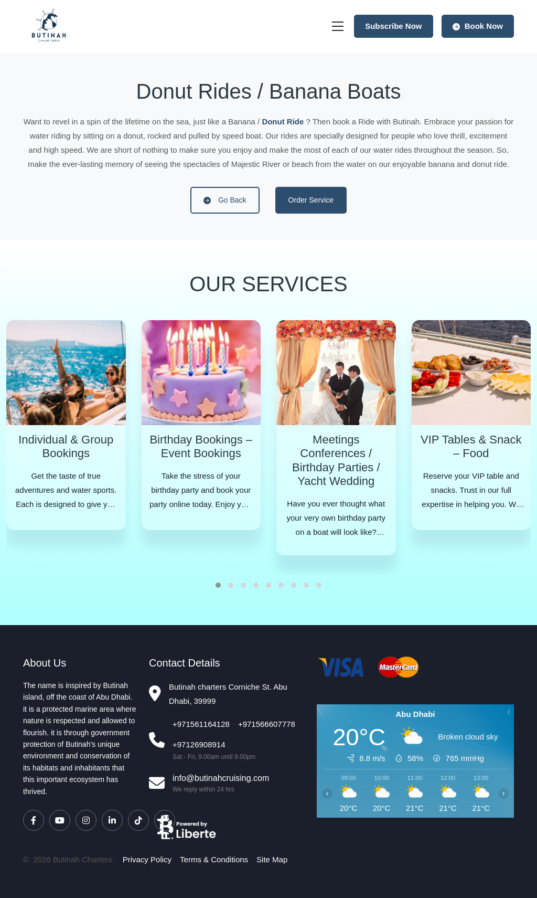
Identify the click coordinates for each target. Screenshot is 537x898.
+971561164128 (201, 724)
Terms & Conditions (214, 859)
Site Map (271, 859)
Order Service (311, 200)
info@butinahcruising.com (221, 778)
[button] (218, 585)
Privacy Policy (147, 859)
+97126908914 (199, 744)
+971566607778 (266, 724)
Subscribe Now (393, 26)
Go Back (224, 200)
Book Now (478, 26)
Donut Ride (283, 121)
